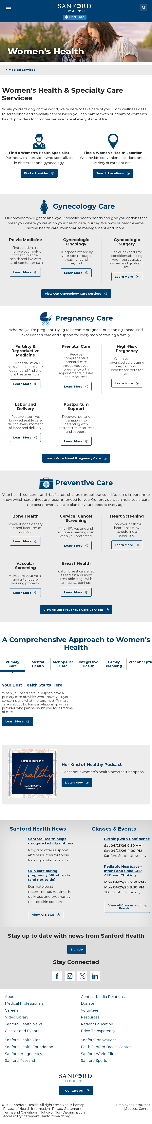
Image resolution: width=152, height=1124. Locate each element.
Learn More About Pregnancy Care (73, 458)
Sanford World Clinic (99, 1053)
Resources (90, 1017)
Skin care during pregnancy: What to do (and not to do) (49, 875)
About (10, 996)
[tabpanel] (76, 706)
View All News (43, 915)
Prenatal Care (76, 346)
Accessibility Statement (21, 1116)
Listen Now (74, 782)
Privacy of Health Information (26, 1109)
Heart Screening (127, 516)
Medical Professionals (24, 1003)
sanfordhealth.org (56, 1116)
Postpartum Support (76, 406)
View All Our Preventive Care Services (73, 610)
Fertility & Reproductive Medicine (25, 350)
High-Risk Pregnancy (127, 348)
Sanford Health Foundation (29, 1047)
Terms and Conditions (20, 1112)
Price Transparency (98, 1031)
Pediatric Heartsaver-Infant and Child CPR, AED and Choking (123, 871)
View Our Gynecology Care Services (73, 293)
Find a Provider (36, 173)
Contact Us (74, 1090)
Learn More (22, 272)
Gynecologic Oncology (76, 241)
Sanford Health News (24, 1024)
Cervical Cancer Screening (76, 518)
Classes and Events (22, 1031)
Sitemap (77, 1105)
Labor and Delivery (25, 406)
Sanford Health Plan (23, 1040)
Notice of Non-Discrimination (62, 1112)
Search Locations (110, 173)
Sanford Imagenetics (23, 1053)
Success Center (137, 1109)
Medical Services (22, 70)
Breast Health (76, 563)
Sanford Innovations (99, 1040)
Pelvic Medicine (25, 239)
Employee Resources (133, 1105)
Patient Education (97, 1024)
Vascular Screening (25, 565)
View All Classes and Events (124, 906)
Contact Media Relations (103, 996)
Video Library (16, 1017)
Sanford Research (20, 1060)
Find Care (75, 17)
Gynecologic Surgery (127, 241)
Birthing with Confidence (127, 839)
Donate (87, 1003)
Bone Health (25, 516)
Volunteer (89, 1010)
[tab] (12, 665)
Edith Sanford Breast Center (106, 1047)
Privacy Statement (67, 1109)
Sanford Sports (94, 1060)
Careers (12, 1010)
